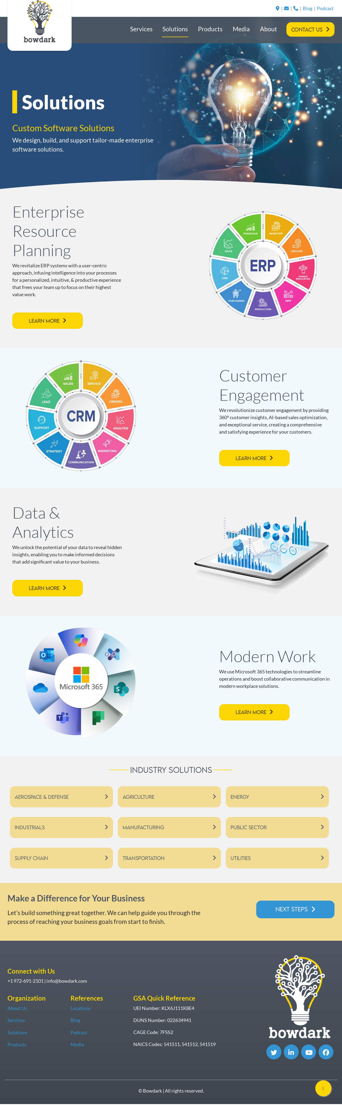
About (268, 29)
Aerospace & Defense (43, 798)
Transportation (145, 861)
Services (141, 29)
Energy (240, 798)
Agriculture (139, 798)
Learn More (45, 321)
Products (210, 29)
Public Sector (250, 829)
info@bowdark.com (66, 984)
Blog (307, 8)
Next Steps (290, 911)
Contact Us (306, 29)
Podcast (325, 8)
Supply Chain (32, 861)
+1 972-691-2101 (25, 984)
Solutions (175, 29)
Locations (81, 1011)
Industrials (30, 829)
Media (241, 29)
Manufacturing (144, 829)
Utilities (241, 861)
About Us (17, 1011)
